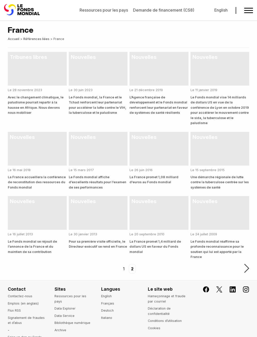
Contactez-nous (20, 296)
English (221, 10)
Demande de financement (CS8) (163, 10)
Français (107, 303)
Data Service (64, 316)
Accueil (13, 39)
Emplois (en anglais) (23, 303)
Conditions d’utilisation (165, 321)
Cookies (154, 328)
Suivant (246, 269)
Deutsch (107, 310)
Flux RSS (14, 310)
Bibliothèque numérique (72, 323)
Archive (60, 330)
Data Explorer (65, 308)
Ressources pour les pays (104, 10)
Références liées (36, 39)
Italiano (106, 318)
